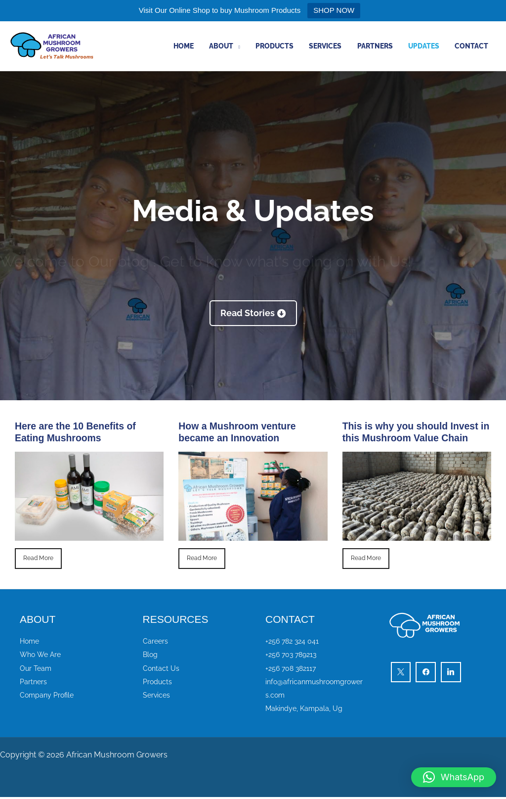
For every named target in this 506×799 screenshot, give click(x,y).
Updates (427, 46)
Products (284, 46)
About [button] (233, 46)
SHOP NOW (333, 10)
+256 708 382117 (292, 668)
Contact (473, 46)
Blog (151, 654)
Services (333, 46)
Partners (380, 46)
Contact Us (161, 668)
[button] (453, 777)
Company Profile (48, 696)
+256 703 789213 (293, 654)
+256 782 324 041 (293, 640)
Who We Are (42, 654)
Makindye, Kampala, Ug (305, 709)
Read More (38, 558)
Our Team (36, 668)
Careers (156, 640)
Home (197, 46)
